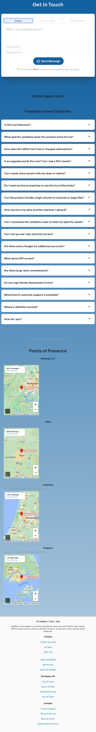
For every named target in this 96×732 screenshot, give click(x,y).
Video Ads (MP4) (48, 659)
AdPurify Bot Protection (48, 723)
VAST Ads (48, 652)
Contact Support (48, 708)
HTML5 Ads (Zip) (48, 642)
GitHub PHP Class (48, 691)
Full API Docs (48, 681)
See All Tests (48, 696)
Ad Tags (48, 647)
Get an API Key (48, 686)
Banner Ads (48, 664)
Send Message (48, 61)
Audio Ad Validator (48, 669)
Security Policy (48, 718)
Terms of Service (48, 713)
